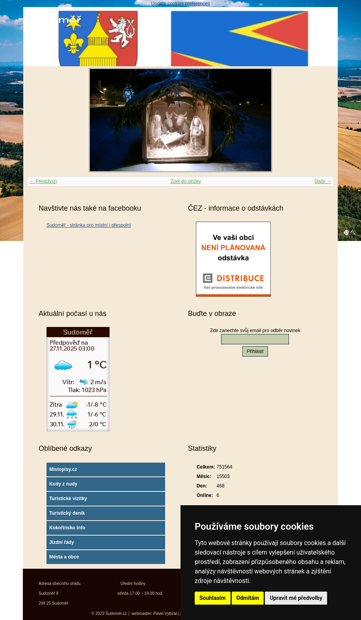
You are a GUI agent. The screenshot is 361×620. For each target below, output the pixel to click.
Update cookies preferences (180, 3)
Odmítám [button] (247, 598)
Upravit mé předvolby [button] (296, 598)
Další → (322, 181)
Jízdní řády (61, 542)
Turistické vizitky (68, 498)
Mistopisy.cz (63, 469)
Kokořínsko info (67, 527)
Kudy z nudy (63, 484)
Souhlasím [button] (212, 598)
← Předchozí (43, 181)
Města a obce (64, 557)
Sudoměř (54, 20)
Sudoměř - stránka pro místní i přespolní (89, 225)
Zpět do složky (186, 181)
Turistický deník (67, 513)
